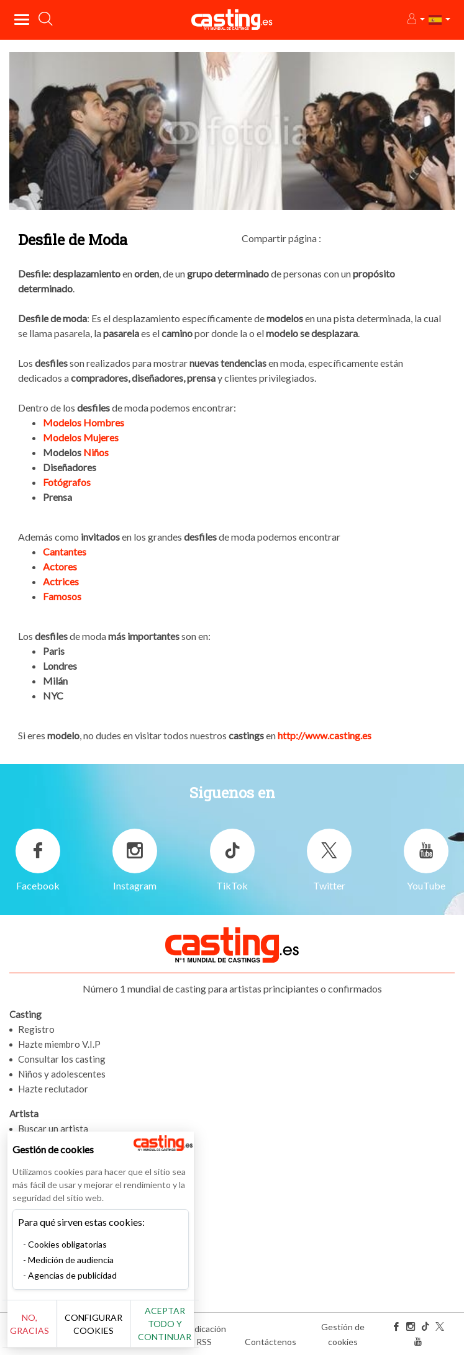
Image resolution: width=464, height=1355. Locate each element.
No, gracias (29, 1324)
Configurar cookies (93, 1324)
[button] (415, 19)
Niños (95, 452)
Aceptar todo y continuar (164, 1323)
